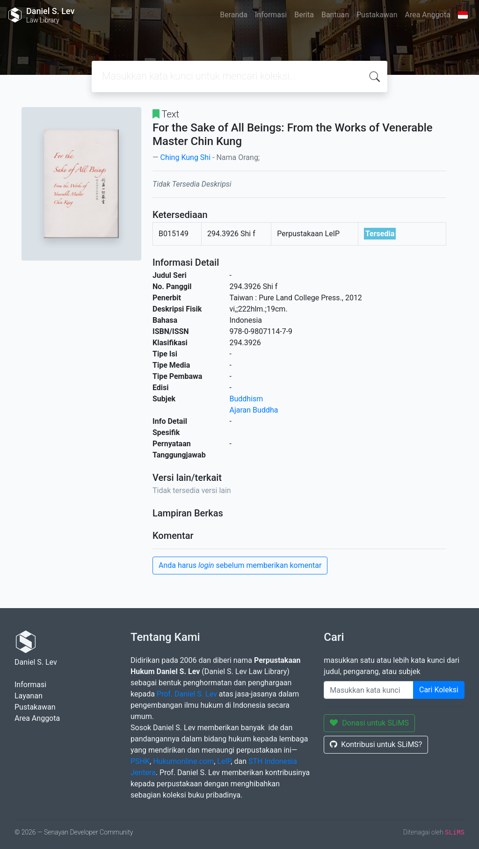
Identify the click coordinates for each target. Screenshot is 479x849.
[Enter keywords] (369, 690)
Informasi (271, 14)
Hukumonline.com (183, 761)
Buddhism (246, 398)
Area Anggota (427, 14)
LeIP (224, 761)
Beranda (233, 14)
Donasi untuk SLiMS (369, 722)
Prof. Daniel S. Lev (187, 693)
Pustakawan (376, 14)
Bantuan (335, 14)
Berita (304, 14)
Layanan (29, 695)
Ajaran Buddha (254, 410)
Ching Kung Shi (185, 157)
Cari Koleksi (438, 689)
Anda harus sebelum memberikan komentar (240, 565)
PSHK (140, 761)
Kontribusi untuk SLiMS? (376, 744)
